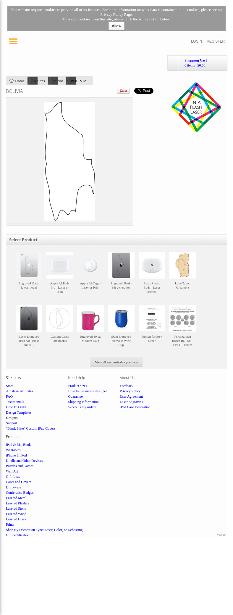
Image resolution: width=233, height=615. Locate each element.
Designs (38, 81)
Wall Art (12, 471)
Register (216, 41)
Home (20, 81)
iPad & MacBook (18, 445)
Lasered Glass (16, 519)
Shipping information (83, 402)
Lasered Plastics (17, 503)
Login (196, 41)
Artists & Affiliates (19, 391)
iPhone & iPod (16, 455)
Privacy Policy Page (116, 14)
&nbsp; (29, 275)
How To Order (16, 407)
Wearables (13, 450)
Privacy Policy (130, 391)
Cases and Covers (18, 482)
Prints (10, 524)
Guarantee (75, 396)
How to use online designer (87, 391)
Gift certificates (17, 535)
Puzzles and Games (19, 466)
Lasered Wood (16, 514)
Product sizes (77, 386)
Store (9, 386)
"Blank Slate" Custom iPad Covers (30, 428)
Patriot (58, 81)
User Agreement (131, 396)
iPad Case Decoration (135, 407)
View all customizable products (116, 362)
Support (11, 423)
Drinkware (13, 487)
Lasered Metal (16, 498)
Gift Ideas (13, 477)
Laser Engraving (131, 402)
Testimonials (15, 402)
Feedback (126, 386)
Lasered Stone (16, 508)
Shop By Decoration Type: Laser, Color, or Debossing (44, 530)
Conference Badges (20, 493)
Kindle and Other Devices (24, 461)
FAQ (9, 396)
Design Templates (18, 412)
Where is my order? (82, 407)
